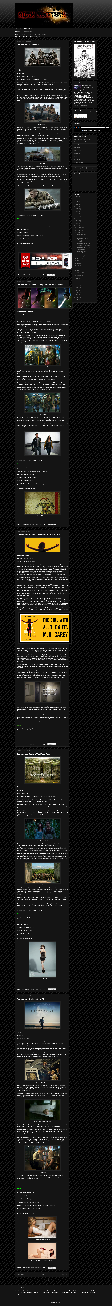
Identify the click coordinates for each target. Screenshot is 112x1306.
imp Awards (77, 153)
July (78, 260)
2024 (77, 201)
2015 (77, 223)
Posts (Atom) (46, 1280)
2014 (77, 225)
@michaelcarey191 (27, 558)
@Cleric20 (32, 561)
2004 (77, 299)
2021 (77, 209)
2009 (77, 287)
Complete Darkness (27, 31)
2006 (77, 295)
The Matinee (77, 147)
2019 (77, 213)
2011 (77, 283)
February (79, 272)
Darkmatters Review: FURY (29, 45)
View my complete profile (80, 105)
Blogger (59, 1302)
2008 (77, 290)
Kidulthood (24, 814)
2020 (77, 211)
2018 (77, 216)
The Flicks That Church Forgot (82, 139)
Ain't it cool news (78, 162)
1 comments (38, 274)
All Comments (79, 117)
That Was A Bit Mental (80, 142)
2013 (77, 278)
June (78, 263)
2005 (77, 297)
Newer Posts (20, 1274)
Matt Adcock (87, 85)
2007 (77, 292)
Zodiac (42, 1043)
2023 (77, 204)
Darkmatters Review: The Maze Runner (34, 754)
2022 (77, 206)
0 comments (38, 524)
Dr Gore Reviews (78, 145)
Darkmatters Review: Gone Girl (31, 999)
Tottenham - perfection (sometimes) (83, 168)
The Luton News (43, 79)
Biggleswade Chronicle (45, 321)
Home (42, 1274)
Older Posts (65, 1274)
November (80, 230)
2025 (77, 199)
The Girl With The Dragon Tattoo (24, 1045)
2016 (77, 221)
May (78, 265)
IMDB (75, 156)
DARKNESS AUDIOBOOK (40, 35)
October (79, 232)
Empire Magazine (78, 165)
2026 (77, 197)
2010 (77, 285)
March (79, 270)
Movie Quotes (77, 159)
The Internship (38, 804)
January (79, 275)
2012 (77, 280)
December (80, 227)
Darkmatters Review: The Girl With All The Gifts (38, 534)
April (78, 268)
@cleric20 (32, 76)
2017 (77, 218)
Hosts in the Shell (35, 36)
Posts (77, 114)
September (80, 256)
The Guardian (59, 1043)
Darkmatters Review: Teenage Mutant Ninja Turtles (40, 285)
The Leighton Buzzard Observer (48, 796)
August (79, 258)
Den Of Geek (77, 150)
